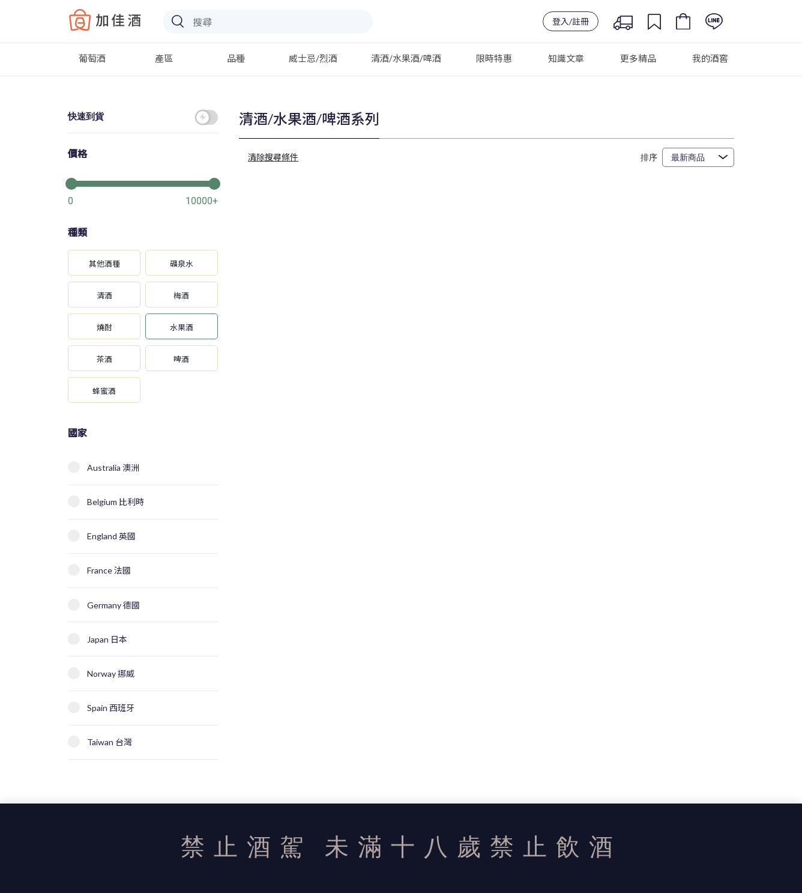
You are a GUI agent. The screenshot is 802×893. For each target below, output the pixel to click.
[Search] (268, 22)
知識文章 (566, 58)
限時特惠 (494, 58)
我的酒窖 (710, 58)
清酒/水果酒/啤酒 (406, 58)
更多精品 (638, 58)
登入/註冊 (570, 21)
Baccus (105, 20)
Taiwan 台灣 (100, 742)
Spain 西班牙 (101, 707)
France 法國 (99, 570)
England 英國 (102, 536)
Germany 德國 (104, 605)
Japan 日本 (97, 639)
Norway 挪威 (101, 673)
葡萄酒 (92, 58)
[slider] (143, 182)
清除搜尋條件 (273, 157)
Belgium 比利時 (106, 501)
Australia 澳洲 (103, 467)
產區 (164, 58)
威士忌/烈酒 (313, 58)
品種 (236, 58)
